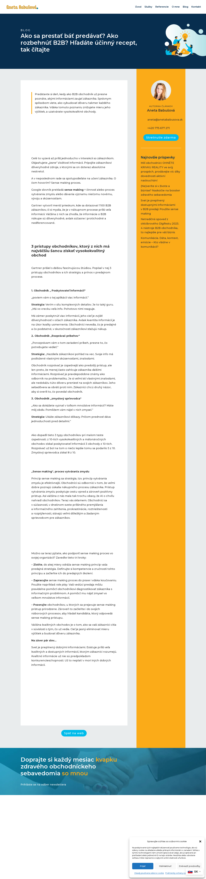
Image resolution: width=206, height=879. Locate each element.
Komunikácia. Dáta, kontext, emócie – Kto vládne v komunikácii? (159, 242)
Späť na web (74, 733)
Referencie (162, 6)
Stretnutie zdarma (161, 137)
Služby (148, 6)
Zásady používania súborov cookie (149, 873)
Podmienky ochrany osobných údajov (181, 873)
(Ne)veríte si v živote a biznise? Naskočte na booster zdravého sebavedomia (160, 190)
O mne (176, 6)
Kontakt (196, 6)
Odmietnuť (165, 866)
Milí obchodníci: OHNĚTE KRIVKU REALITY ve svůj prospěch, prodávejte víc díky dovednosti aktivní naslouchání (160, 171)
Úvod (138, 6)
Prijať (142, 866)
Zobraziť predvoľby (189, 866)
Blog (185, 6)
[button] (200, 841)
